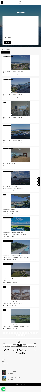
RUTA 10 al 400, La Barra (9, 165)
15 (19, 335)
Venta (4, 102)
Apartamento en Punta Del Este (10, 186)
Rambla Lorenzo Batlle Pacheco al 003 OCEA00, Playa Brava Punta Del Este (18, 326)
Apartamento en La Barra (9, 163)
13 (36, 332)
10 (28, 332)
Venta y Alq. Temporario (7, 56)
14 (16, 335)
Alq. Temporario (5, 363)
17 (24, 335)
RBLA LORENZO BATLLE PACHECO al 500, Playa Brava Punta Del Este (17, 142)
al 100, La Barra (7, 280)
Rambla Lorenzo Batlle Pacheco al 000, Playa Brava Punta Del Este (16, 257)
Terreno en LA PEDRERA (12, 371)
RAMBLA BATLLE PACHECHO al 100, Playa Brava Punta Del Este (16, 119)
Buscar (7, 42)
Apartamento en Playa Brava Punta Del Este (13, 71)
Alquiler (3, 361)
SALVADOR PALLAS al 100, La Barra (11, 211)
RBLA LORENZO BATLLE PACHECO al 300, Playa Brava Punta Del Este (17, 96)
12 (34, 332)
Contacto (4, 365)
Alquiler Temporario (7, 125)
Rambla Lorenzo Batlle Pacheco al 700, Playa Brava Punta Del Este (16, 73)
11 (31, 332)
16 (21, 335)
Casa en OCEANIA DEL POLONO (14, 377)
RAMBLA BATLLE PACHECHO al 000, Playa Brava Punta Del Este (16, 234)
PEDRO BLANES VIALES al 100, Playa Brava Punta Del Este (15, 303)
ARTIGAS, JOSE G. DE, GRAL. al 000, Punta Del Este (13, 188)
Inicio (2, 49)
